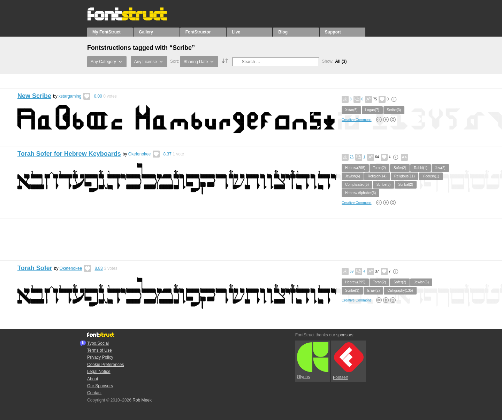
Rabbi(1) (420, 168)
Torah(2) (379, 168)
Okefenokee (139, 154)
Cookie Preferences (105, 364)
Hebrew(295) (355, 168)
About (92, 378)
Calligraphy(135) (400, 290)
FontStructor (198, 32)
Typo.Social (98, 343)
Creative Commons (357, 120)
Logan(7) (372, 110)
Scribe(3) (394, 110)
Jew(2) (440, 168)
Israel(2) (373, 290)
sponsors (344, 335)
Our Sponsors (100, 385)
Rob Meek (142, 400)
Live (236, 32)
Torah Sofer (34, 268)
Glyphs (312, 360)
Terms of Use (99, 350)
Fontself (348, 361)
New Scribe (34, 95)
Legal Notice (99, 371)
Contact (94, 392)
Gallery (146, 32)
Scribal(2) (405, 184)
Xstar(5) (351, 110)
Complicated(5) (357, 184)
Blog (283, 32)
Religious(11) (404, 176)
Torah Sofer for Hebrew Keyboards (69, 153)
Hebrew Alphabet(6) (360, 193)
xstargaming (70, 96)
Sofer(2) (400, 168)
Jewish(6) (352, 176)
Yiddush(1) (431, 176)
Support (333, 32)
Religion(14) (377, 176)
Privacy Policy (100, 357)
